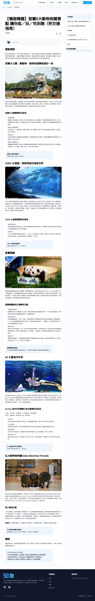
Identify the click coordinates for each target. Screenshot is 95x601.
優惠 (59, 2)
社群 (66, 2)
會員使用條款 (82, 596)
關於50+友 (74, 2)
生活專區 (9, 7)
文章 (50, 581)
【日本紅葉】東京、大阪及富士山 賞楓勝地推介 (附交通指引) (24, 557)
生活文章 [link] (16, 7)
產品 (50, 578)
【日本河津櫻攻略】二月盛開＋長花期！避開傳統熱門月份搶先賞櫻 (26, 555)
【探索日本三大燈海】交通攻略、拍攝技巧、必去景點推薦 (23, 559)
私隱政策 (89, 596)
